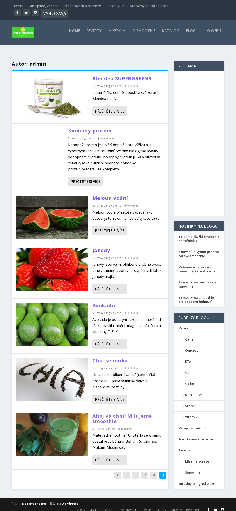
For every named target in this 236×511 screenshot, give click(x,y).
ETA (188, 357)
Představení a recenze (82, 5)
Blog (191, 34)
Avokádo (103, 301)
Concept (191, 346)
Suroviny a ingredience (149, 5)
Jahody (101, 246)
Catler (190, 335)
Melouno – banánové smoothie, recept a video (198, 265)
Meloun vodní (110, 193)
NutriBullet (194, 391)
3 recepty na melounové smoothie (197, 280)
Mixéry (17, 5)
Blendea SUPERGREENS (121, 74)
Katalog (170, 34)
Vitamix (191, 413)
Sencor (190, 402)
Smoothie (192, 468)
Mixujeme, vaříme (43, 5)
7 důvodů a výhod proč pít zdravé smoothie (198, 250)
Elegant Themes (34, 499)
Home (74, 34)
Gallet (190, 379)
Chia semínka (110, 356)
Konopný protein (90, 126)
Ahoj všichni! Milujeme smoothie (122, 414)
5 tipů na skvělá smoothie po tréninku (198, 234)
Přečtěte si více (109, 107)
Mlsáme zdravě (197, 457)
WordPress (70, 499)
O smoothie (144, 34)
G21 (188, 368)
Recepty (113, 5)
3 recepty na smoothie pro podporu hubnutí (196, 295)
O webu (214, 34)
